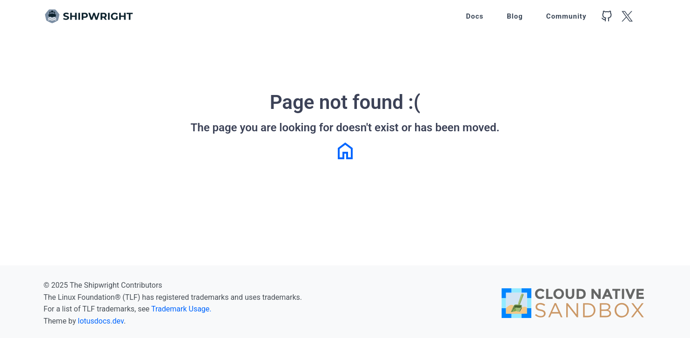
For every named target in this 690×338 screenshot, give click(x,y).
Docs (474, 16)
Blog (515, 16)
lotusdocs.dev (101, 321)
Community (566, 16)
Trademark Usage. (181, 308)
